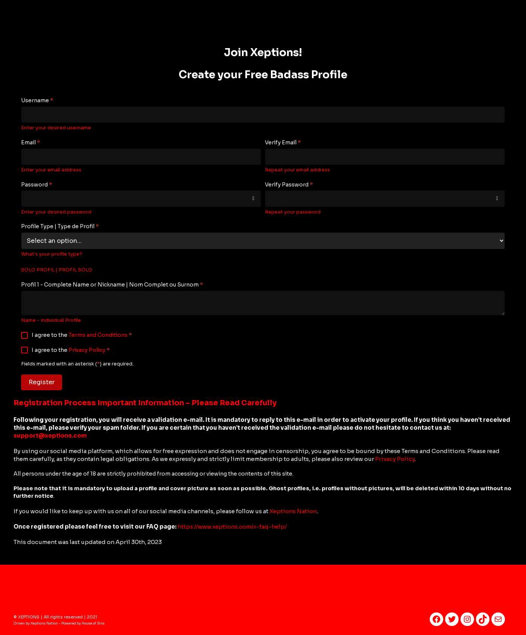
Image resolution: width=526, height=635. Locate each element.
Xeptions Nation (293, 511)
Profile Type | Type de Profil (60, 226)
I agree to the (82, 335)
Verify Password (289, 184)
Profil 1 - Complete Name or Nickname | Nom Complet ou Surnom (112, 284)
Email (30, 142)
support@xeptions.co (50, 435)
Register (42, 382)
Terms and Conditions (98, 335)
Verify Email (283, 142)
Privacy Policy (86, 350)
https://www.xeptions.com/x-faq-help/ (232, 526)
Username (37, 100)
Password (36, 184)
